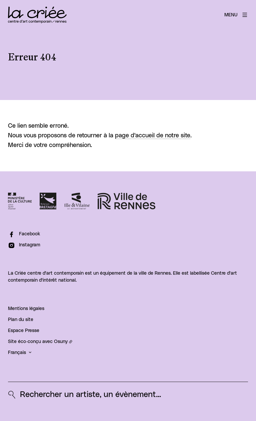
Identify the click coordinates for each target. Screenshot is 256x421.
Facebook (29, 234)
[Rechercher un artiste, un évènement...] (84, 395)
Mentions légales (26, 308)
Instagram (29, 245)
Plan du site (20, 319)
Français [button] (17, 352)
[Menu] (236, 15)
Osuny (61, 341)
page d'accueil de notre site (152, 136)
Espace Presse (23, 330)
